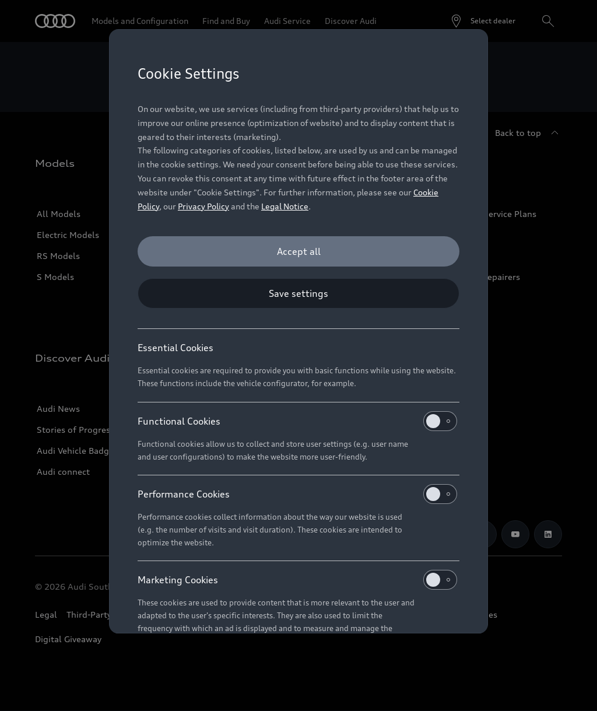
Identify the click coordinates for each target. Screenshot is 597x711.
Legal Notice (284, 206)
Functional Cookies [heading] (297, 421)
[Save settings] (298, 293)
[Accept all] (298, 251)
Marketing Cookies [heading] (297, 580)
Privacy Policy (203, 206)
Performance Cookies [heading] (297, 494)
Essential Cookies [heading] (175, 347)
